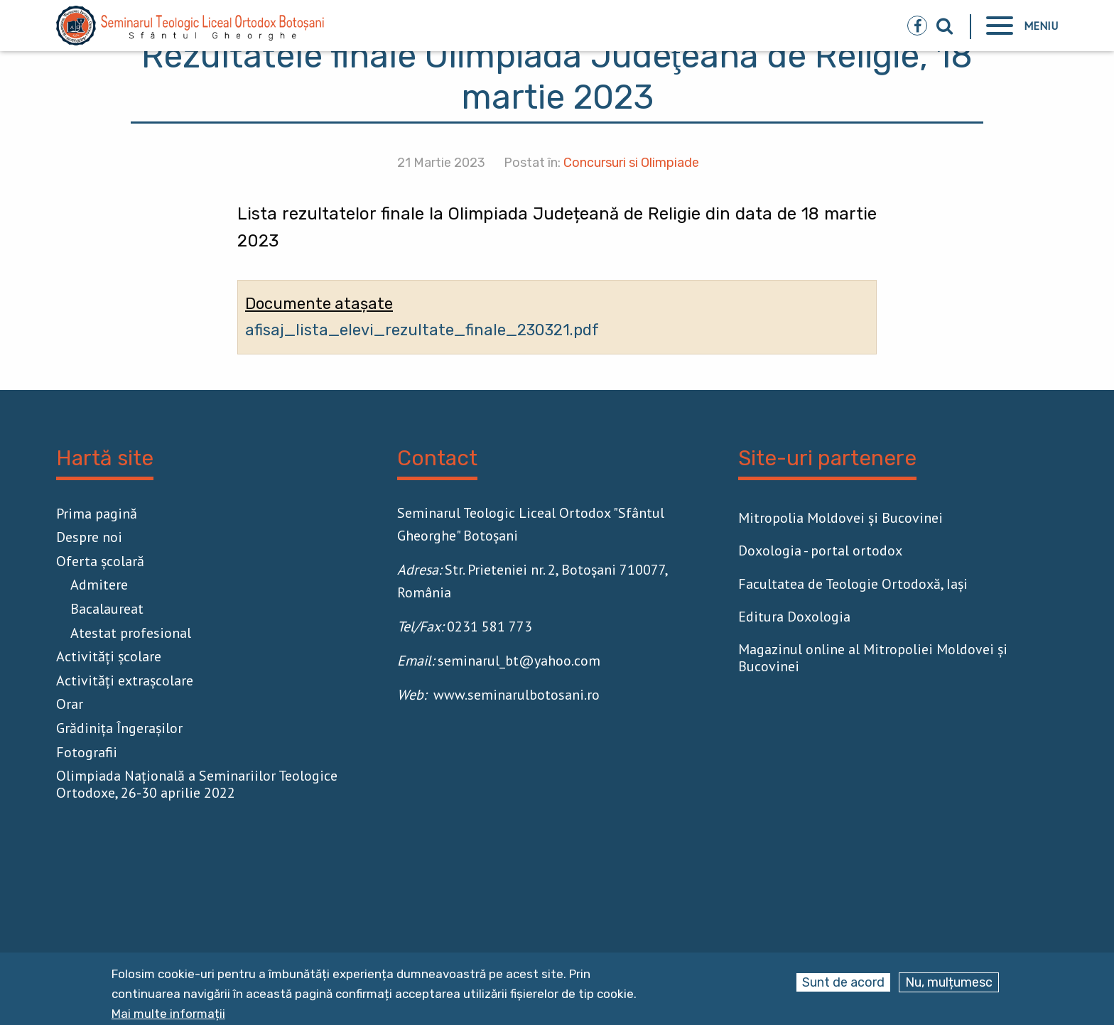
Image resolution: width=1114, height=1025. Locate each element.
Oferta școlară (100, 561)
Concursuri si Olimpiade (631, 162)
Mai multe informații (168, 1014)
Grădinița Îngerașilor (119, 728)
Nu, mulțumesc (949, 982)
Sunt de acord (843, 982)
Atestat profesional (130, 633)
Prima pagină (96, 513)
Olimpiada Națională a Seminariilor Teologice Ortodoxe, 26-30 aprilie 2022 (196, 784)
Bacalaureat (107, 609)
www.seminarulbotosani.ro (516, 694)
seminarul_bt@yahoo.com (519, 660)
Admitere (99, 584)
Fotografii (86, 752)
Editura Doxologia (794, 616)
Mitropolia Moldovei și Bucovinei (840, 518)
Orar (69, 704)
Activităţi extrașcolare (124, 680)
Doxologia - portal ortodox (820, 550)
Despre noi (89, 537)
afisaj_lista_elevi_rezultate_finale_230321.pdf (422, 330)
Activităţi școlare (108, 656)
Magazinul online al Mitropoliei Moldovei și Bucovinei (872, 658)
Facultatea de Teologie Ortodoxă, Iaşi (853, 584)
